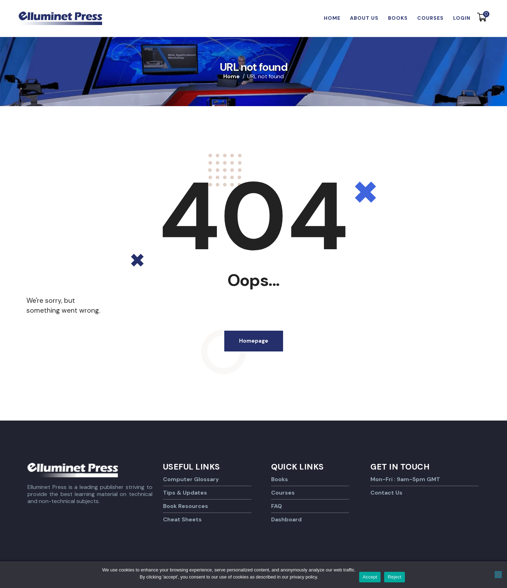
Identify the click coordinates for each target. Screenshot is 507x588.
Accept (370, 577)
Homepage (253, 340)
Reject (394, 577)
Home (231, 76)
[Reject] (498, 574)
